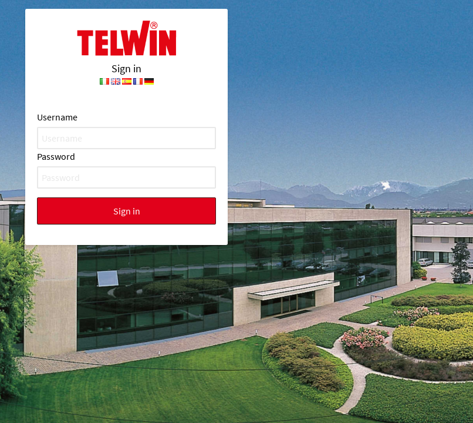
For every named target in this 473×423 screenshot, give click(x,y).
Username (57, 117)
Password (56, 156)
